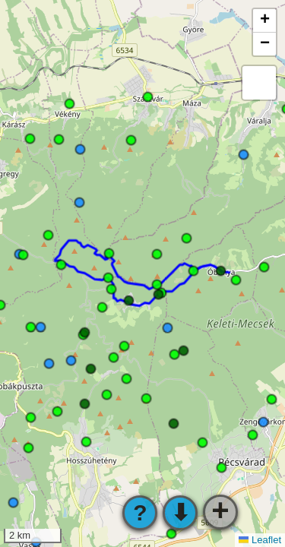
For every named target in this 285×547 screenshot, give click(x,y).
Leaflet (260, 539)
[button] (264, 21)
